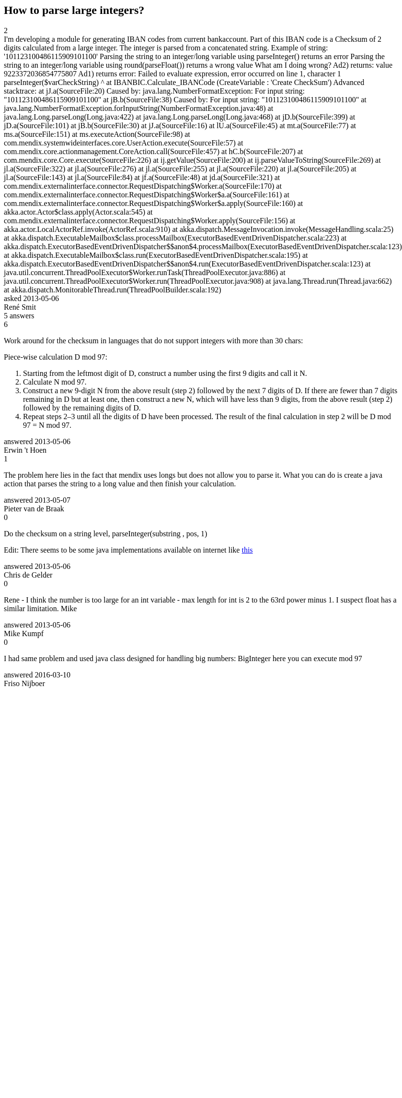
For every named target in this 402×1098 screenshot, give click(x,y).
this (247, 550)
